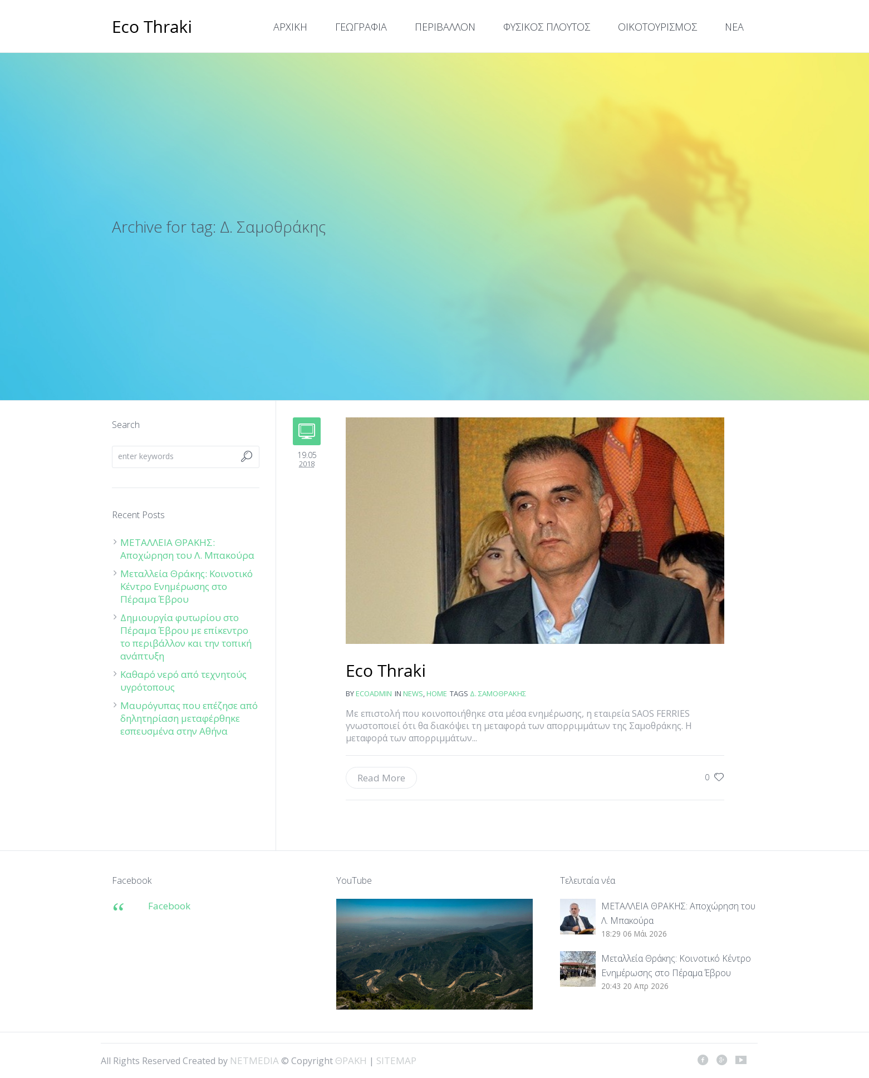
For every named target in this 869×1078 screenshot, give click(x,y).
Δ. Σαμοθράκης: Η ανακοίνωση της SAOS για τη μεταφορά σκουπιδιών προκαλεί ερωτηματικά (386, 672)
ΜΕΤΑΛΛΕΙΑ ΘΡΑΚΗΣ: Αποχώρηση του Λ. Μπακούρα (187, 549)
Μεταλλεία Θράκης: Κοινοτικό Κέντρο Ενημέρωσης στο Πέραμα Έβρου (186, 586)
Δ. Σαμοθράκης (498, 693)
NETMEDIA (254, 1060)
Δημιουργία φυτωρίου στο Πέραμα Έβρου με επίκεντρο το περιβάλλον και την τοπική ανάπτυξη (186, 636)
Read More (381, 777)
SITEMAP (396, 1060)
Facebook (169, 905)
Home (436, 693)
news (413, 693)
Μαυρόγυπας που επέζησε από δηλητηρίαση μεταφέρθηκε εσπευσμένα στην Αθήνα (189, 718)
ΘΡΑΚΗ (152, 28)
